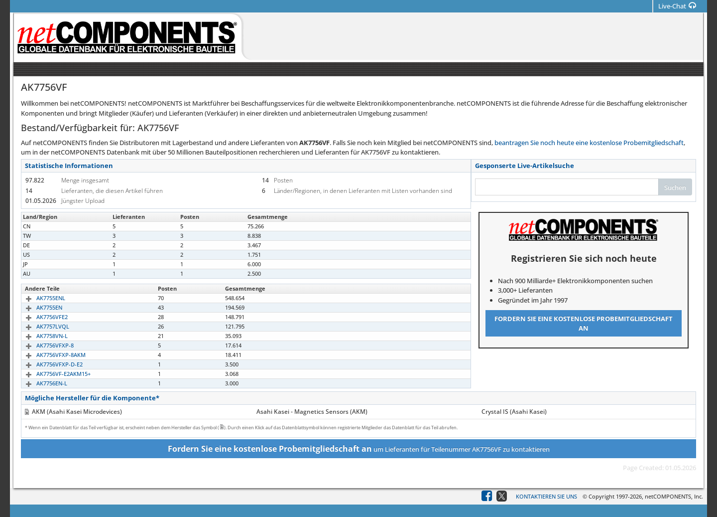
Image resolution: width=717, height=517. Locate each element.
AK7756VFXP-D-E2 (48, 364)
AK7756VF (37, 226)
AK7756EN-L (40, 383)
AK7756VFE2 (40, 317)
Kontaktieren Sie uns (546, 496)
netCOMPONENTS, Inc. (674, 496)
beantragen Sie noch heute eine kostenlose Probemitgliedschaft (589, 142)
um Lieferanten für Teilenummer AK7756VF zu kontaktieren (359, 448)
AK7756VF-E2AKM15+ (52, 373)
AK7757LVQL (41, 326)
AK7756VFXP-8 (43, 345)
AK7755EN (38, 307)
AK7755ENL (39, 298)
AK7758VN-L (40, 336)
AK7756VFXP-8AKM (49, 354)
